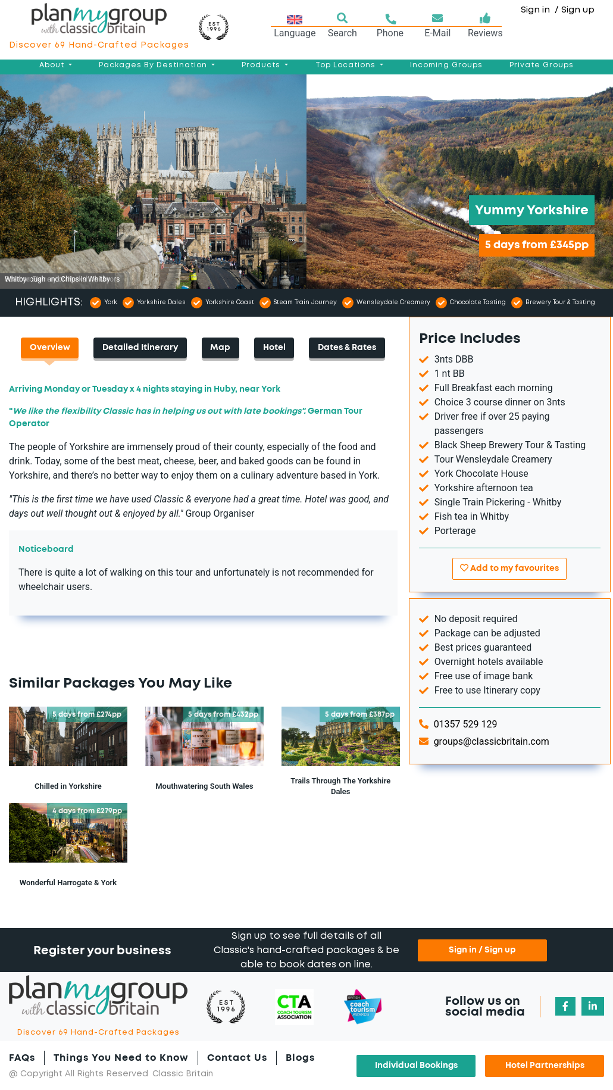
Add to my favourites (509, 568)
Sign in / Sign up (482, 950)
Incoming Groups (446, 65)
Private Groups (541, 65)
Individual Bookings (416, 1065)
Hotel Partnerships (544, 1065)
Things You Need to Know (121, 1058)
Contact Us (237, 1058)
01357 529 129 (458, 724)
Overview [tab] (50, 347)
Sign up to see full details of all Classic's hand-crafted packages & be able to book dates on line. (306, 950)
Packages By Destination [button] (154, 65)
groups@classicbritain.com (484, 741)
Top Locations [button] (346, 65)
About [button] (53, 65)
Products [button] (262, 65)
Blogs (300, 1058)
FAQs (22, 1058)
